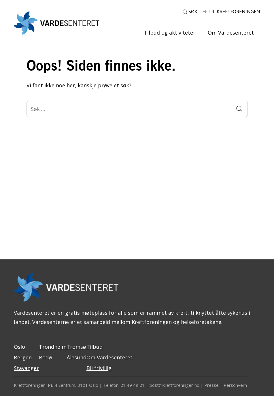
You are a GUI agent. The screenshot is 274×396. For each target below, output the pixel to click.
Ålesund (76, 357)
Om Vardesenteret (231, 32)
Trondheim (53, 346)
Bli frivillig (99, 368)
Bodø (45, 357)
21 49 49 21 (132, 385)
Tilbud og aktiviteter (169, 32)
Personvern (235, 385)
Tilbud (94, 346)
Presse (211, 385)
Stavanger (26, 368)
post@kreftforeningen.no (174, 385)
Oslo (19, 346)
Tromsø (76, 346)
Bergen (23, 357)
